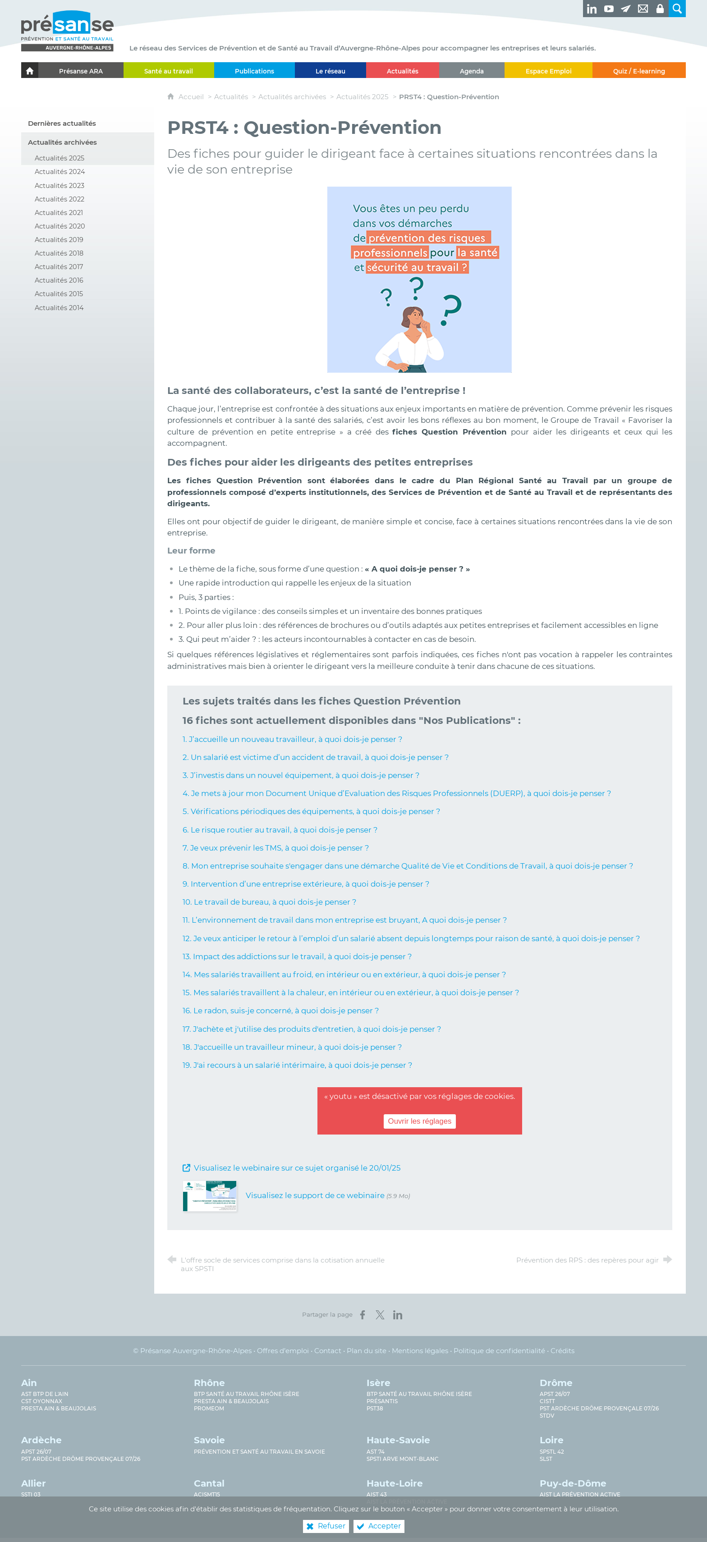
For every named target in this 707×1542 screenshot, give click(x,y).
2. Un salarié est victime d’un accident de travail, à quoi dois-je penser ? (316, 757)
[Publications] (254, 70)
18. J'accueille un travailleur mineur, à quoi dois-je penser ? (292, 1047)
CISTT (547, 1401)
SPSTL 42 (552, 1452)
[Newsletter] (625, 8)
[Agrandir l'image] (419, 279)
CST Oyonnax (41, 1401)
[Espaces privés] (660, 8)
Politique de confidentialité (499, 1350)
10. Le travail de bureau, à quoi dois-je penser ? (270, 901)
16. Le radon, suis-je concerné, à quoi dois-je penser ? (281, 1010)
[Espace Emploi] (548, 70)
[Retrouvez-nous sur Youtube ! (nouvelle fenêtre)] (608, 8)
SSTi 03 (31, 1495)
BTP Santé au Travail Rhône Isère (419, 1394)
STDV (547, 1416)
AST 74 (376, 1452)
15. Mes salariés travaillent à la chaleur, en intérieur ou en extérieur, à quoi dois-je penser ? (351, 992)
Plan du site (366, 1350)
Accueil (192, 96)
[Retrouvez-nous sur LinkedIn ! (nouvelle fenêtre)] (591, 8)
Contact (327, 1350)
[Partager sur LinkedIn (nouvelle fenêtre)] (397, 1314)
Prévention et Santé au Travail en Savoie (259, 1452)
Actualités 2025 (362, 96)
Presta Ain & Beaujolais (58, 1408)
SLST (546, 1459)
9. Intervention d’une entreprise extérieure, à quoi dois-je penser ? (306, 883)
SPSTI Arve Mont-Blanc (403, 1459)
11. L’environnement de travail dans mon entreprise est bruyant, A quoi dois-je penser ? (345, 919)
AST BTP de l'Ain (45, 1394)
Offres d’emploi (283, 1350)
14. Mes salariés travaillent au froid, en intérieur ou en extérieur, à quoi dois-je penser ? (344, 974)
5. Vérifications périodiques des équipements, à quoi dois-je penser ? (312, 811)
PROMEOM (209, 1408)
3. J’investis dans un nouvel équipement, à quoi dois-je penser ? (301, 775)
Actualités (231, 96)
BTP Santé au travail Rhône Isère (246, 1394)
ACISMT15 (207, 1495)
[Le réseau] (330, 70)
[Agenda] (472, 70)
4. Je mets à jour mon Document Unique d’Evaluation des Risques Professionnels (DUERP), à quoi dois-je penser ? (397, 793)
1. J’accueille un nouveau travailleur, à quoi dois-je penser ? (293, 739)
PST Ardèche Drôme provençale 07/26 (599, 1408)
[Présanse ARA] (81, 70)
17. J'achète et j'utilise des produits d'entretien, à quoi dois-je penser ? (312, 1029)
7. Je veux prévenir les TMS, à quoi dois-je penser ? (276, 847)
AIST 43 (377, 1495)
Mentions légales (420, 1350)
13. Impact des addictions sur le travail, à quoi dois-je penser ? (297, 956)
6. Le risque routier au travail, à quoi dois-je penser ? (280, 829)
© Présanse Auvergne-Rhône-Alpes (192, 1350)
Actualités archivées (292, 96)
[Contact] (643, 8)
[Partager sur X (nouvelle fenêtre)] (380, 1314)
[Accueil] (29, 70)
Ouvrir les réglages (420, 1121)
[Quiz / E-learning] (639, 70)
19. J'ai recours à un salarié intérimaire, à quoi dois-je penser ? (298, 1065)
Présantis (382, 1401)
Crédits (562, 1350)
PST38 (375, 1408)
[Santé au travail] (169, 70)
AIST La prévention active (407, 1502)
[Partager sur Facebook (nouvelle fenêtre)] (362, 1314)
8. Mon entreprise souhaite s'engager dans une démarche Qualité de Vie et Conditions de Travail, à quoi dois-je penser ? (408, 865)
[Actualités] (402, 70)
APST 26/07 (555, 1394)
